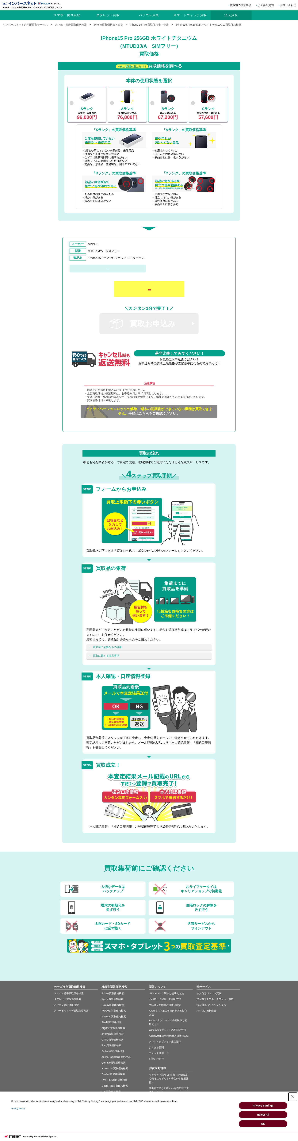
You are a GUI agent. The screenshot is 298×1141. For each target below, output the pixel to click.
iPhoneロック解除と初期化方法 (166, 993)
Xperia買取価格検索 (112, 999)
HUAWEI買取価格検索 (113, 1010)
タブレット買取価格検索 (67, 999)
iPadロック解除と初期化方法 (165, 999)
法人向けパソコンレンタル (211, 1005)
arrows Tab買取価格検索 (114, 1068)
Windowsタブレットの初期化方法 (167, 1030)
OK (263, 1123)
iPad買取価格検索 (111, 1045)
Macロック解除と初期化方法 (165, 1005)
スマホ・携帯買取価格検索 (69, 993)
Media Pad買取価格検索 (114, 1085)
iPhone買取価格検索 (112, 993)
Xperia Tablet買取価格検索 (115, 1056)
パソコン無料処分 (206, 1010)
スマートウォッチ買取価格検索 (71, 1010)
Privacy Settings (263, 1105)
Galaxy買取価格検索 (112, 1005)
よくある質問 (266, 5)
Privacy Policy (18, 1108)
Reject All (263, 1114)
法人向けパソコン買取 (209, 993)
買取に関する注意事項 (106, 655)
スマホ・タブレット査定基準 (165, 1041)
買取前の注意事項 (240, 5)
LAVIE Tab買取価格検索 (114, 1080)
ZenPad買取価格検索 (113, 1074)
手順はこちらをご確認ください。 (149, 411)
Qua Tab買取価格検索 (113, 1062)
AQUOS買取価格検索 (113, 1028)
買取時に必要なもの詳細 (107, 647)
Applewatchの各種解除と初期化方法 (169, 1035)
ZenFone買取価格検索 (113, 1016)
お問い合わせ (288, 5)
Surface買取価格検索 (113, 1051)
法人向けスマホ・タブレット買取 (215, 999)
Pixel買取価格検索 (111, 1022)
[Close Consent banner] (292, 1097)
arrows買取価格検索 (112, 1033)
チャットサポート (159, 1053)
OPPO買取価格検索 (112, 1039)
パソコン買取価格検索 (66, 1005)
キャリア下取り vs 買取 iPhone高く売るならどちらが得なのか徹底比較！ (169, 1078)
